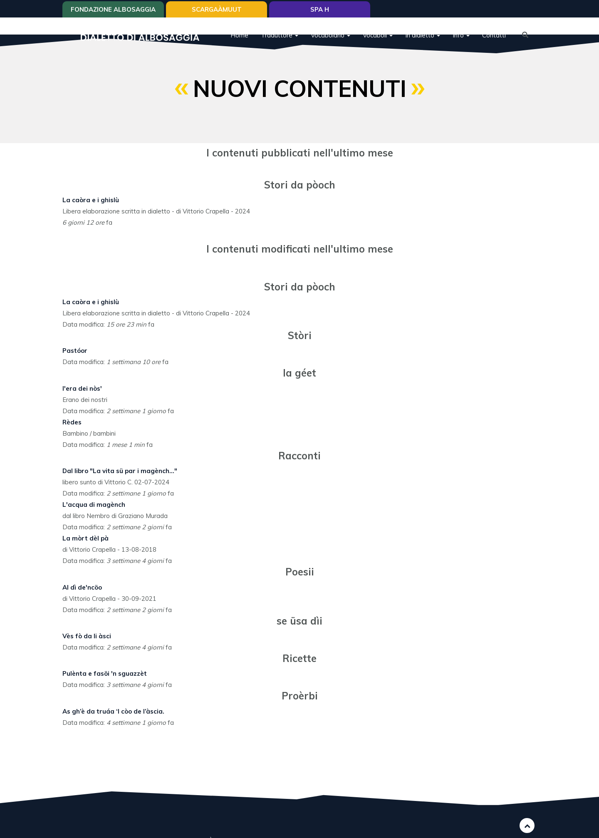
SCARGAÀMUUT (217, 9)
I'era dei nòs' (82, 388)
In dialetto (422, 35)
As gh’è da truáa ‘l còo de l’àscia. (113, 711)
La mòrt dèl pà (85, 538)
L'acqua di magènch (93, 504)
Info (461, 35)
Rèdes (72, 422)
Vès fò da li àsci (86, 636)
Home (239, 35)
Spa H (319, 9)
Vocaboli (378, 35)
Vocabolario (330, 35)
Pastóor (74, 351)
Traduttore (279, 35)
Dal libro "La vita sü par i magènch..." (119, 471)
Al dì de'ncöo (82, 587)
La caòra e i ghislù (90, 200)
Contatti (494, 35)
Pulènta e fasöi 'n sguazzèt (104, 673)
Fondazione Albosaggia (113, 9)
